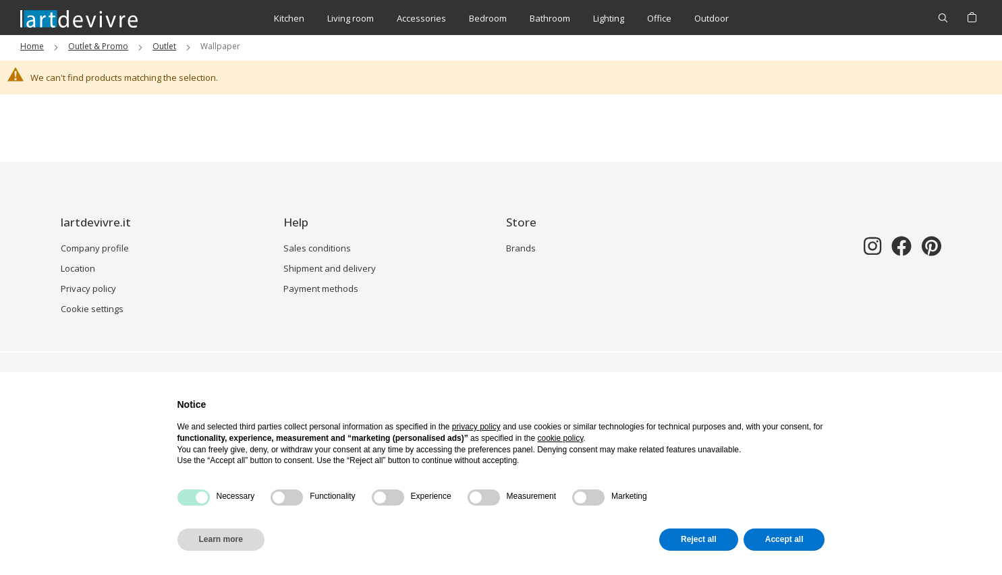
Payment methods (320, 288)
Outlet (164, 46)
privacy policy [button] (476, 426)
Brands (521, 248)
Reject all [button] (699, 539)
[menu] (501, 18)
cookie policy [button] (560, 438)
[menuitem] (289, 18)
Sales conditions (317, 248)
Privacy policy (88, 288)
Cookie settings (92, 309)
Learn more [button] (221, 539)
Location (78, 268)
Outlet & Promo (98, 46)
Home (32, 46)
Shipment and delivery (329, 268)
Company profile (95, 248)
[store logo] (79, 18)
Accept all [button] (784, 539)
